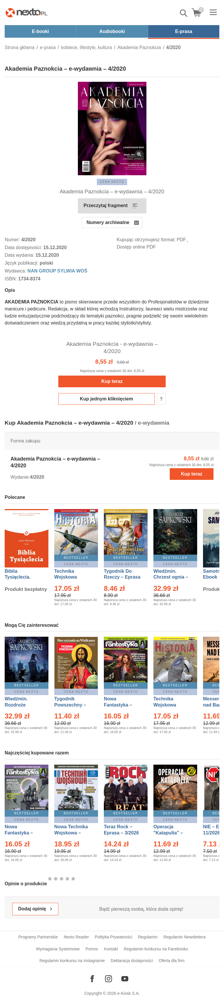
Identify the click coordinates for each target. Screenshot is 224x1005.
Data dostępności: (24, 247)
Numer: (13, 239)
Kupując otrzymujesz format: (146, 239)
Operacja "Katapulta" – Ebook (168, 832)
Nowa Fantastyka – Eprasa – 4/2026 (22, 832)
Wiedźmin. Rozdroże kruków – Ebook (23, 705)
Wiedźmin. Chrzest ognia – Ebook (170, 577)
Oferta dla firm (172, 960)
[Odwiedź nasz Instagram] (108, 978)
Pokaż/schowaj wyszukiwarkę (184, 13)
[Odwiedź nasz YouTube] (125, 978)
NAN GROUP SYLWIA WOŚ (57, 270)
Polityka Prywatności (113, 937)
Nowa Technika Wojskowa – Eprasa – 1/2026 (71, 832)
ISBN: (11, 278)
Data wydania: (20, 255)
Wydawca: (16, 270)
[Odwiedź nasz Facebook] (92, 978)
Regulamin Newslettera (184, 937)
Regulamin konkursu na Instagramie (72, 960)
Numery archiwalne (108, 222)
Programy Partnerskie (38, 937)
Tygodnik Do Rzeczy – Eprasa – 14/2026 (122, 577)
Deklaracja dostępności (132, 960)
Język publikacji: (22, 263)
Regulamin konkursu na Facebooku (156, 949)
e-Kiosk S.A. (128, 993)
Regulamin (148, 937)
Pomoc (91, 949)
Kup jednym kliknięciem (106, 398)
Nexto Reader (76, 937)
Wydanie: (20, 477)
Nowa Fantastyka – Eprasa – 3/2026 (121, 705)
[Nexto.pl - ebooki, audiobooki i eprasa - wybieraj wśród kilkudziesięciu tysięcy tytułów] (26, 12)
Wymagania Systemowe (58, 949)
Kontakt (111, 949)
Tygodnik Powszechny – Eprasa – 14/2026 (73, 705)
